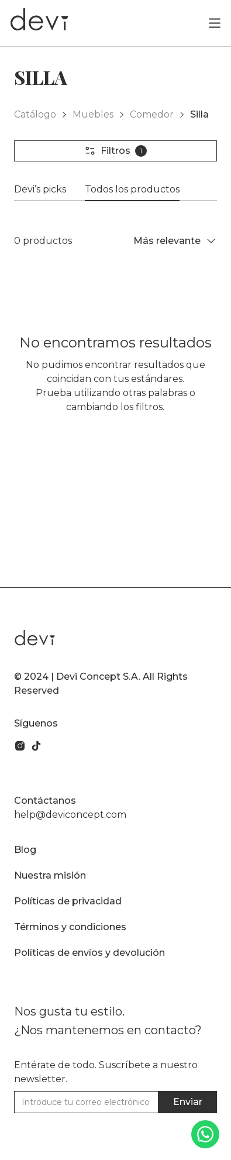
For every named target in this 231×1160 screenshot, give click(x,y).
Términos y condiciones (70, 926)
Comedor (152, 114)
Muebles (93, 114)
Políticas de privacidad (68, 901)
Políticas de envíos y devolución (89, 952)
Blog (25, 849)
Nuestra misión (50, 875)
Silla (199, 114)
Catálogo (35, 114)
